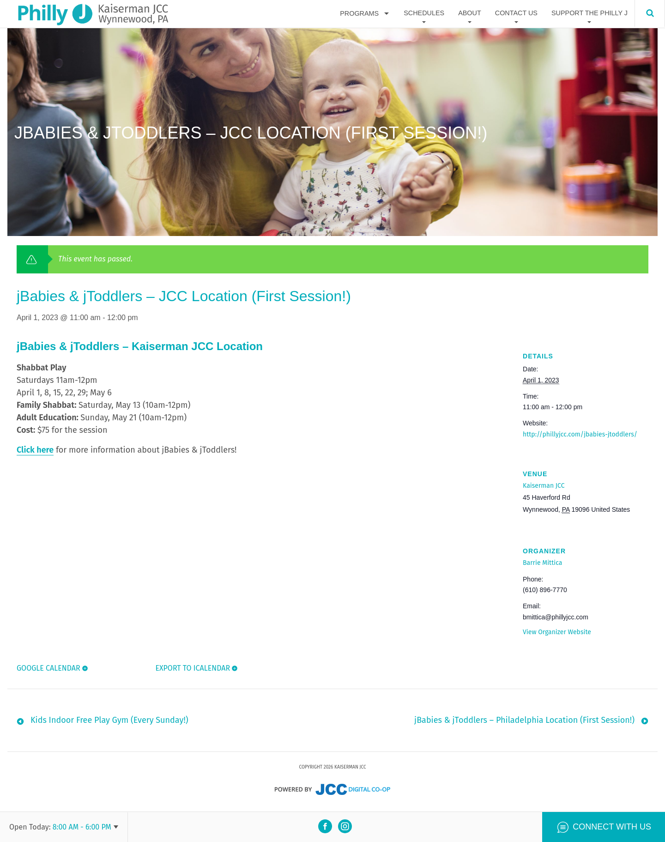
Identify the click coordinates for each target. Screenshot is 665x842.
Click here (35, 450)
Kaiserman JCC (543, 486)
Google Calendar (48, 668)
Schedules (424, 13)
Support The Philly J (589, 13)
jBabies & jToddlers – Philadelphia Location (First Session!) (524, 722)
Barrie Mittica (542, 563)
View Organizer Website (557, 632)
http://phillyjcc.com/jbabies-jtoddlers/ (580, 434)
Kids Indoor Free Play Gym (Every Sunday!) (109, 722)
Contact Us (516, 13)
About (469, 13)
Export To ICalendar (192, 668)
